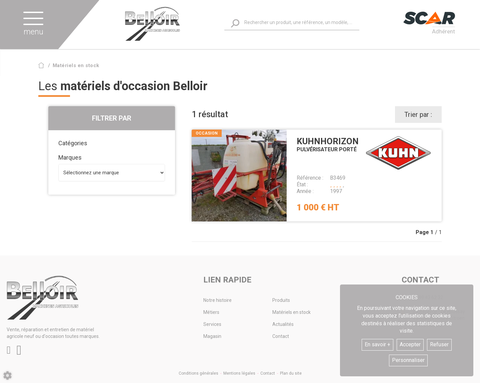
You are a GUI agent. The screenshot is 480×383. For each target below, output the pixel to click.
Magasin (212, 336)
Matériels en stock (291, 312)
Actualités (283, 324)
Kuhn (398, 153)
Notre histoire (217, 300)
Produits (281, 300)
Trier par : (418, 115)
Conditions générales (198, 373)
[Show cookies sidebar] (7, 375)
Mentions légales (239, 373)
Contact (280, 336)
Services (212, 324)
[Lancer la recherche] (235, 23)
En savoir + (377, 344)
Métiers (211, 312)
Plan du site (291, 373)
